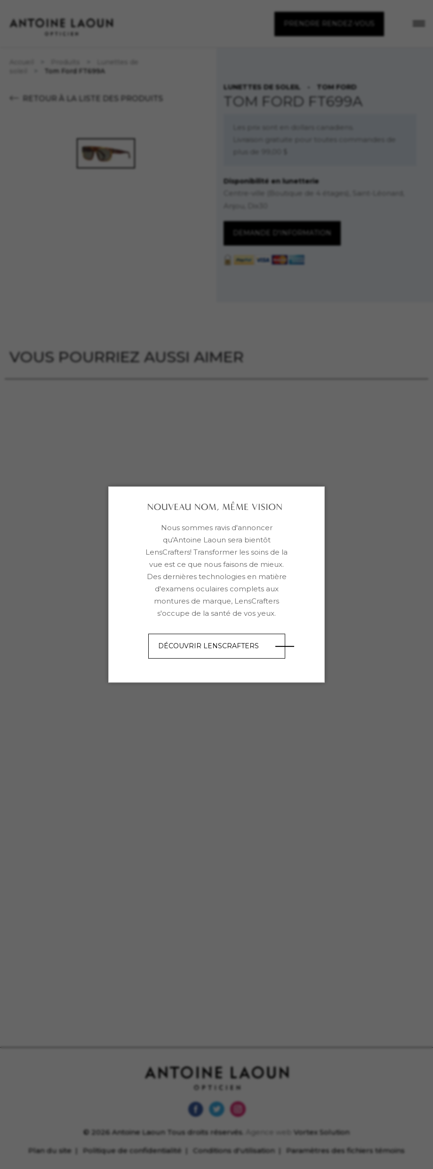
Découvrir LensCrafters (208, 646)
